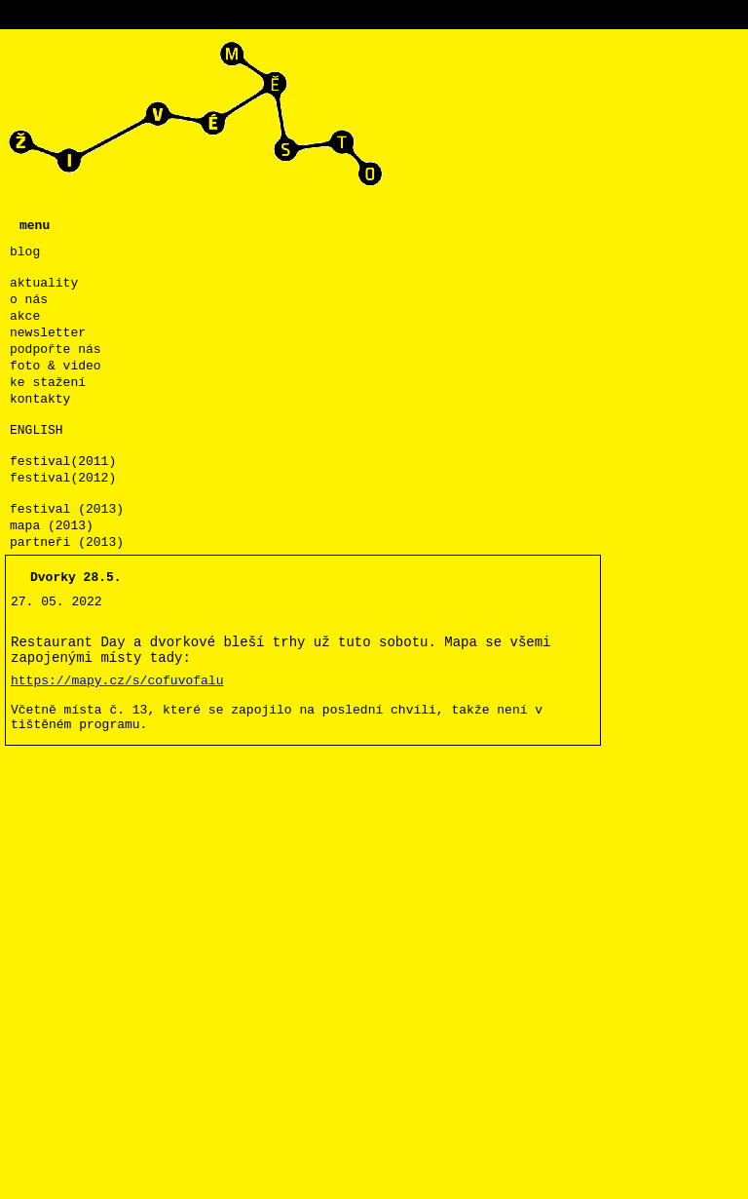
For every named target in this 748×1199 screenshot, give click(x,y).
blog (25, 252)
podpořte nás (55, 349)
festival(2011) (63, 461)
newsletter (48, 333)
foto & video (55, 366)
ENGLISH (36, 430)
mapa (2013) (52, 526)
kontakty (40, 399)
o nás (29, 299)
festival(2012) (63, 478)
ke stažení (48, 382)
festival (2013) (67, 509)
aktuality (44, 283)
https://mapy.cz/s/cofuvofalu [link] (117, 681)
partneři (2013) (67, 542)
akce (25, 316)
